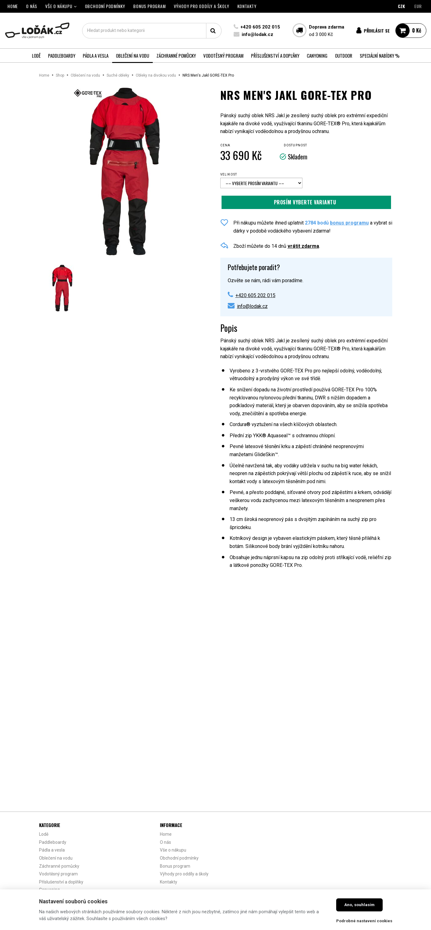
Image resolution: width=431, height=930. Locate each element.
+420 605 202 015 (260, 27)
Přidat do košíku (306, 202)
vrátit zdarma (303, 246)
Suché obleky (118, 75)
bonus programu (349, 223)
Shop (60, 75)
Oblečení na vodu (85, 75)
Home (44, 75)
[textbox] (151, 30)
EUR (418, 6)
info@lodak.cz (257, 34)
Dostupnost (295, 145)
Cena (225, 145)
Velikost (228, 174)
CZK (401, 6)
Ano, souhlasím (359, 904)
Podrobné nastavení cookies (364, 921)
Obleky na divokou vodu (156, 75)
